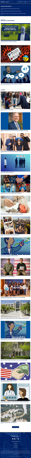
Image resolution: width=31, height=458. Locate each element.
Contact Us (15, 443)
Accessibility (15, 445)
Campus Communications (15, 441)
